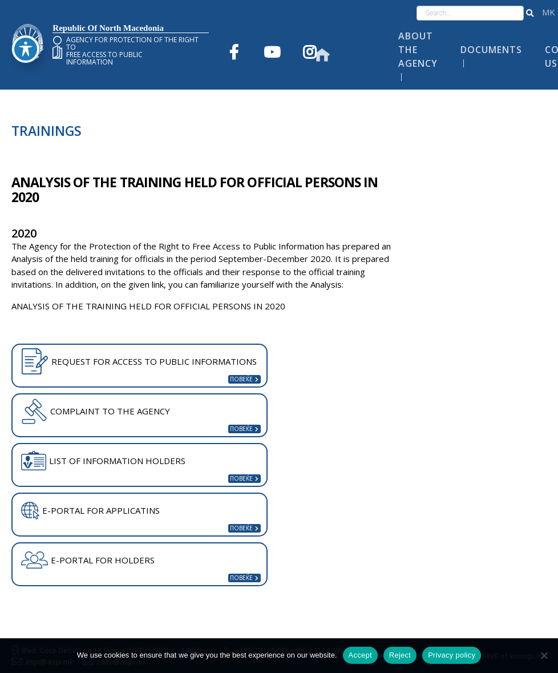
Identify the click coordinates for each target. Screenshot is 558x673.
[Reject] (543, 655)
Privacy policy (451, 655)
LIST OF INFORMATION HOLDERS (103, 460)
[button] (529, 13)
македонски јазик (548, 12)
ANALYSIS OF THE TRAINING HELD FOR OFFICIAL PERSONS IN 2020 (148, 306)
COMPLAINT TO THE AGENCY (95, 411)
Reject (400, 655)
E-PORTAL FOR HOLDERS (88, 560)
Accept (360, 655)
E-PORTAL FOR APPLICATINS (90, 511)
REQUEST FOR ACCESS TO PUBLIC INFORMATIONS (139, 361)
